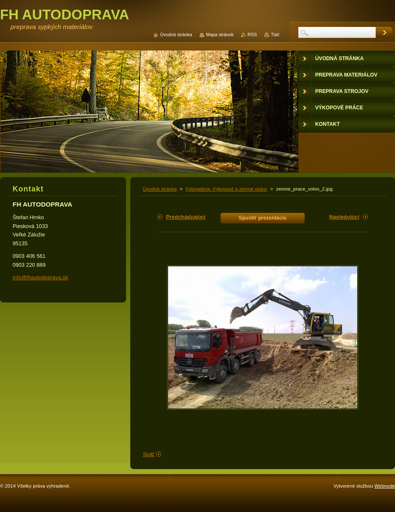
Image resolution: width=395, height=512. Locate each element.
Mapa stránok (220, 34)
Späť (149, 454)
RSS (252, 34)
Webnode (384, 485)
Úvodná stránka (160, 188)
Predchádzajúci (185, 217)
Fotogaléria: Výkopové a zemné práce (226, 188)
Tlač (275, 34)
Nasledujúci (344, 217)
